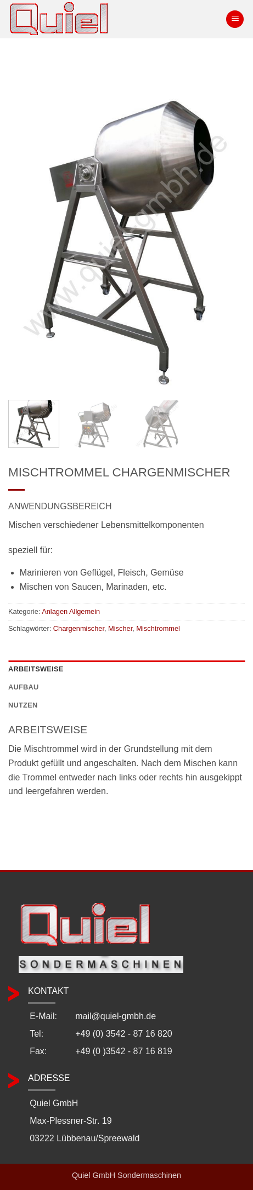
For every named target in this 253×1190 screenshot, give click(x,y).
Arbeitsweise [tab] (35, 669)
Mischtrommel (158, 628)
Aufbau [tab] (23, 687)
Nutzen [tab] (22, 705)
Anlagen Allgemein (71, 611)
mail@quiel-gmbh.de (115, 1016)
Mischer (120, 628)
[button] (235, 19)
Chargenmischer (78, 628)
